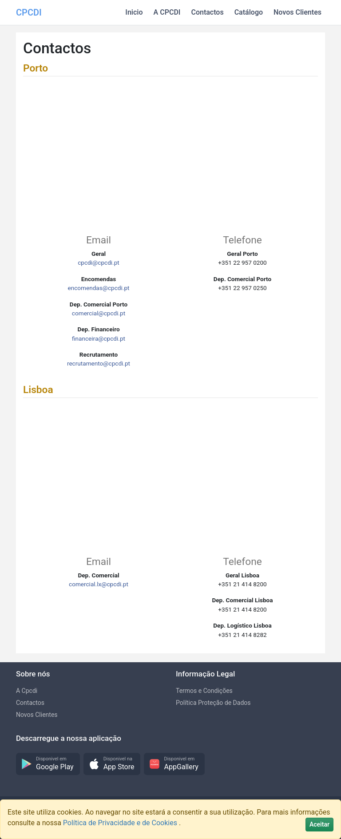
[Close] (319, 824)
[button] (48, 764)
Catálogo (248, 12)
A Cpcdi (26, 690)
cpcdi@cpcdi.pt (98, 262)
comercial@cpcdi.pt (98, 313)
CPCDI (29, 12)
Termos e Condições (204, 690)
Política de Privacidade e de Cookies (121, 823)
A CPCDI (167, 12)
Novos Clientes (297, 12)
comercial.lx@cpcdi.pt (98, 584)
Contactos (207, 12)
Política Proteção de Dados (213, 702)
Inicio (134, 12)
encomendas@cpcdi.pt (98, 287)
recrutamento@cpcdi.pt (98, 363)
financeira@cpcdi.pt (98, 338)
